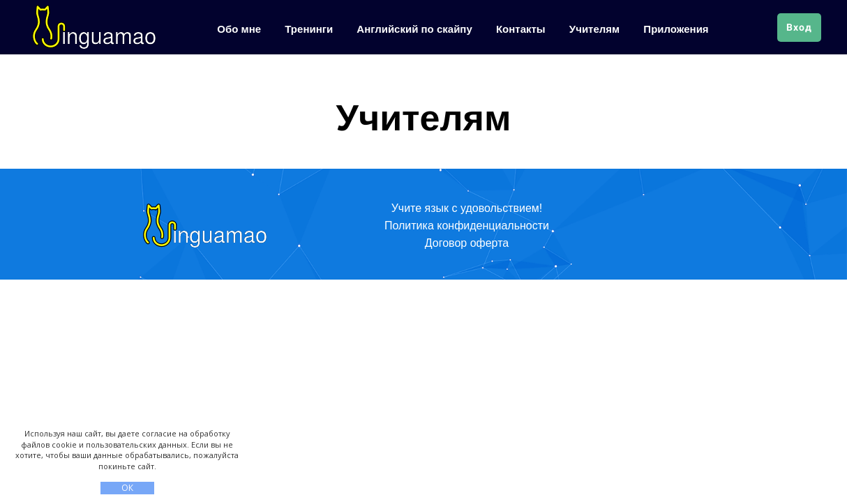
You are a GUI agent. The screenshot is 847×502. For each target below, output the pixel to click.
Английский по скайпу (416, 29)
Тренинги (310, 29)
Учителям (596, 29)
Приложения (675, 29)
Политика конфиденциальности (466, 225)
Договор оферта (467, 243)
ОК (127, 488)
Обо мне (240, 29)
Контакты (522, 29)
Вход (799, 27)
